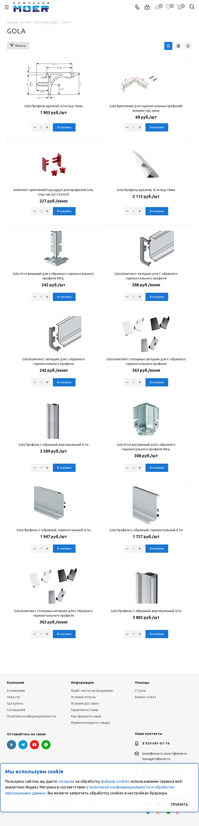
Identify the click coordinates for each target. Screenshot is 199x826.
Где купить (15, 703)
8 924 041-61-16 (156, 743)
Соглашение (16, 710)
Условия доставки (85, 703)
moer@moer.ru (152, 753)
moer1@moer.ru (175, 753)
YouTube (34, 744)
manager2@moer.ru (156, 759)
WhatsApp (46, 744)
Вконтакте (11, 744)
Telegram (23, 744)
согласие (66, 781)
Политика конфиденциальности (31, 716)
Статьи (140, 690)
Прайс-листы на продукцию (92, 690)
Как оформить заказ (86, 716)
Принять (179, 804)
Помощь (142, 682)
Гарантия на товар (84, 710)
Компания (15, 682)
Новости (13, 697)
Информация (82, 682)
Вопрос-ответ (145, 697)
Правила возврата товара (90, 723)
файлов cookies (115, 781)
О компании (16, 690)
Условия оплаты (83, 697)
